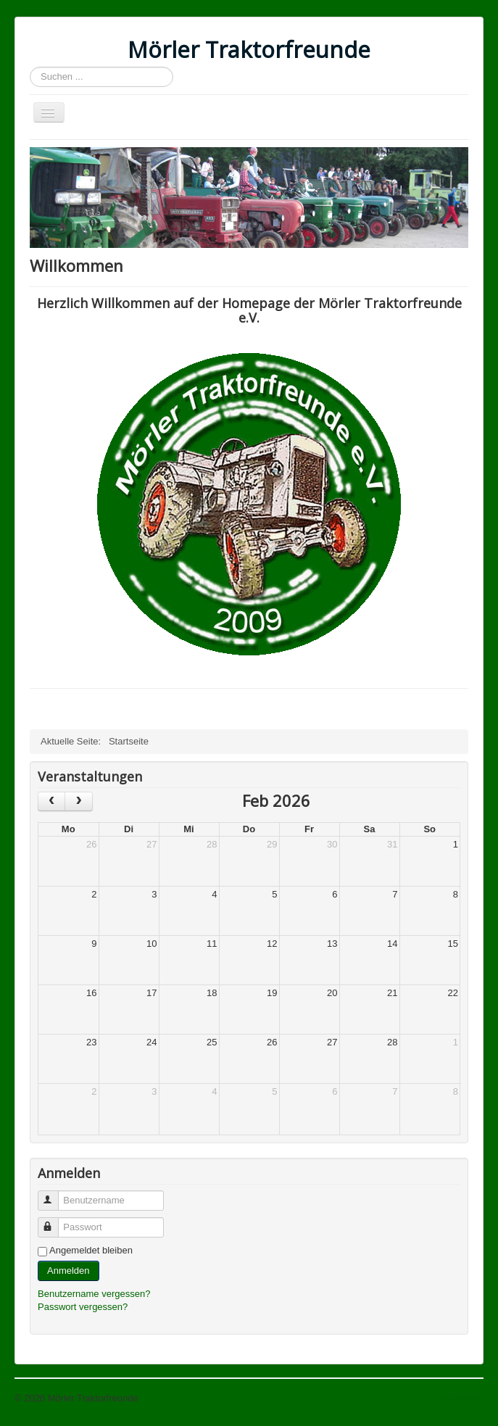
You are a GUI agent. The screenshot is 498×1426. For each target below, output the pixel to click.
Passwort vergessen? (83, 1306)
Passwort (54, 1221)
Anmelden (68, 1270)
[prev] (51, 801)
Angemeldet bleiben (91, 1250)
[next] (78, 801)
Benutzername (54, 1194)
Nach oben (461, 1398)
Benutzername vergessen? (94, 1293)
